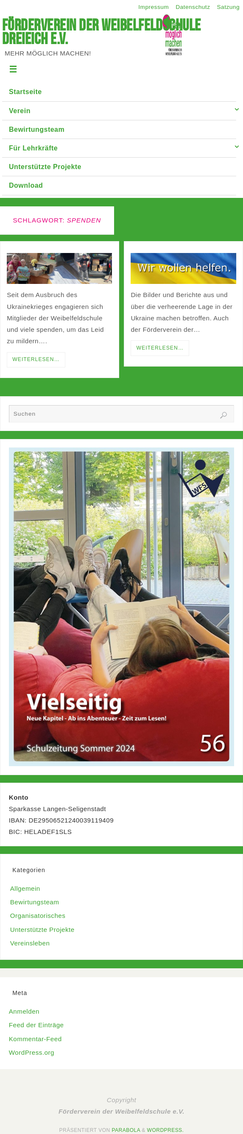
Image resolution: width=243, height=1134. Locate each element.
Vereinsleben (30, 943)
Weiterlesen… (35, 359)
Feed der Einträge (36, 1024)
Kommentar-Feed (35, 1038)
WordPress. (165, 1130)
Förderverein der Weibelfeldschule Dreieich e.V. (101, 31)
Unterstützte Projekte (42, 929)
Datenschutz (193, 7)
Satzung (228, 7)
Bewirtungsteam (34, 902)
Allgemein (25, 888)
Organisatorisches (38, 915)
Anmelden (24, 1011)
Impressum (153, 7)
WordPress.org (31, 1052)
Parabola (126, 1130)
